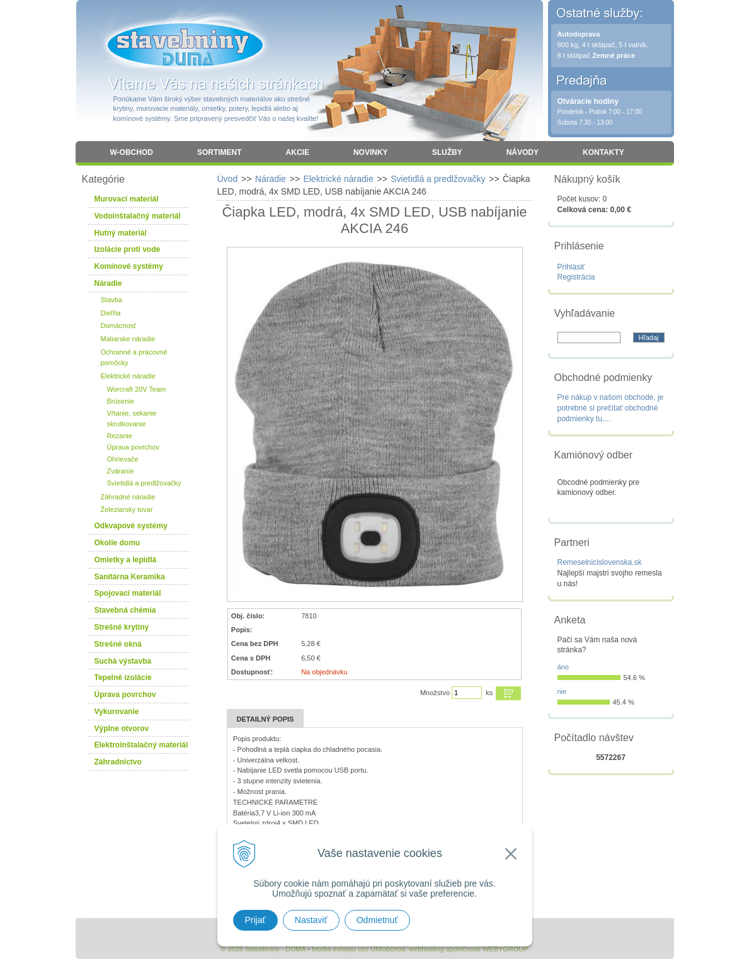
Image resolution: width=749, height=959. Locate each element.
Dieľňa (111, 313)
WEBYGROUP (506, 949)
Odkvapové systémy (131, 525)
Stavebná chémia (125, 610)
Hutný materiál (120, 233)
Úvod (227, 179)
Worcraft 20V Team (136, 389)
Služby (447, 152)
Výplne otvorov (121, 728)
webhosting (426, 949)
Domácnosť (119, 325)
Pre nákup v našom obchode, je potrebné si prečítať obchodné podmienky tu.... (610, 408)
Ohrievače (123, 459)
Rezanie (119, 436)
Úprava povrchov (133, 447)
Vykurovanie (116, 711)
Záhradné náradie (128, 497)
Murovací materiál (126, 199)
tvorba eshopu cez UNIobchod (358, 949)
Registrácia (576, 277)
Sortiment (219, 152)
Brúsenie (120, 401)
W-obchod (131, 152)
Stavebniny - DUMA (185, 45)
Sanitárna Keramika (129, 576)
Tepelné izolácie (123, 677)
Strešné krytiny (121, 627)
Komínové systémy (128, 266)
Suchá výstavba (123, 661)
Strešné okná (118, 644)
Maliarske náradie (128, 339)
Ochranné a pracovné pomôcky (134, 357)
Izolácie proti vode (127, 249)
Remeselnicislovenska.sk (599, 562)
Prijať (255, 920)
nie (562, 691)
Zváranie (120, 471)
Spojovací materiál (127, 593)
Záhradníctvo (118, 762)
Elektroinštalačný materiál (141, 745)
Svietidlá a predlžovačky (438, 179)
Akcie (297, 152)
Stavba (111, 300)
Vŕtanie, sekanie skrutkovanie (132, 418)
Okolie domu (117, 542)
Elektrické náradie (338, 179)
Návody (522, 152)
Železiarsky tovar (127, 509)
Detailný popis (265, 719)
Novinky (370, 152)
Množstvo (435, 692)
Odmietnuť (377, 920)
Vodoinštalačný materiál (137, 216)
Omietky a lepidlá (125, 559)
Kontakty (603, 152)
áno (563, 667)
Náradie (270, 179)
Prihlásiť (571, 267)
